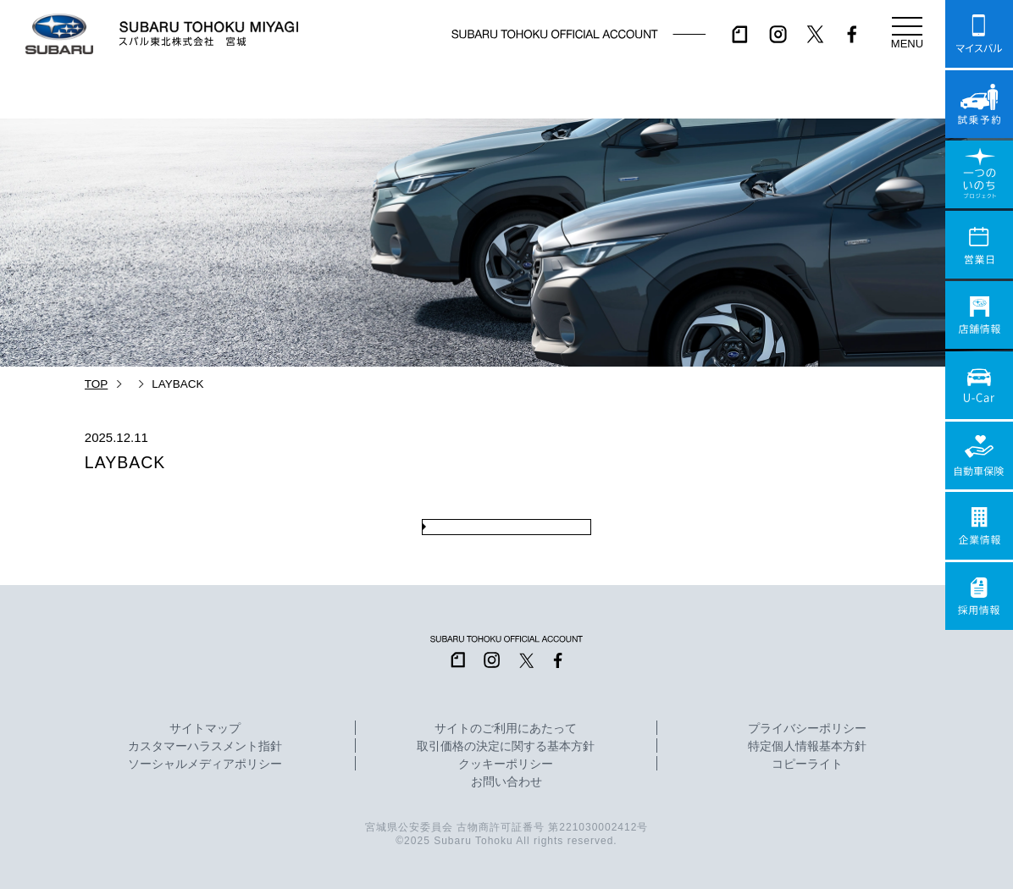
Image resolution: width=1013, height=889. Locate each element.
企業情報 (979, 526)
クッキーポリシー (505, 764)
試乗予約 (979, 104)
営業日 (979, 245)
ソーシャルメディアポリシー (205, 764)
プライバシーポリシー (807, 729)
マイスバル (979, 34)
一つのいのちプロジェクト (979, 174)
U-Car (979, 385)
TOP (96, 384)
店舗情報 (979, 315)
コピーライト (807, 764)
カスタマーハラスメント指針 (205, 747)
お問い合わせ (506, 782)
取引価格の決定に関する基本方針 (506, 747)
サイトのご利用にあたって (506, 729)
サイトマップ (205, 729)
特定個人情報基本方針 (807, 747)
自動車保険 (979, 455)
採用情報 (979, 596)
